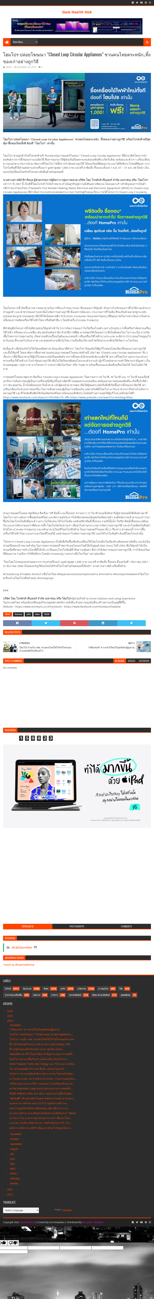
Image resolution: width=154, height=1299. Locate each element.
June (13, 1158)
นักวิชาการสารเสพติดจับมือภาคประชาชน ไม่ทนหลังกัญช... (42, 1073)
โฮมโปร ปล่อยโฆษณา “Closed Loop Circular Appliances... (41, 1034)
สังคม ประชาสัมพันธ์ (101, 995)
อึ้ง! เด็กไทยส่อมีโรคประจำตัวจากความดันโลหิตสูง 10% (39, 1044)
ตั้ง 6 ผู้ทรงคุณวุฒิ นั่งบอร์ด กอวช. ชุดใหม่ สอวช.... (37, 1049)
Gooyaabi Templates (93, 1222)
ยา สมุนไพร (103, 989)
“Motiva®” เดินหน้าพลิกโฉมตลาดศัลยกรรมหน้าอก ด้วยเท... (42, 1098)
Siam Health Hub (77, 12)
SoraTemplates (57, 1222)
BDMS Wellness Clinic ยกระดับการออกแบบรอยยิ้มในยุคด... (41, 1093)
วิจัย (120, 989)
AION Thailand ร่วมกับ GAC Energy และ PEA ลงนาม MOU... (42, 1064)
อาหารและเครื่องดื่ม (13, 995)
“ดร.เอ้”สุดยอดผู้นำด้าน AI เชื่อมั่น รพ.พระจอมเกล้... (37, 1068)
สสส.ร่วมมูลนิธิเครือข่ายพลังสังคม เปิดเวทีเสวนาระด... (39, 1108)
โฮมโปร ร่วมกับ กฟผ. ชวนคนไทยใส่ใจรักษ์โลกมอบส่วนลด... (42, 1039)
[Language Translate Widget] (21, 1210)
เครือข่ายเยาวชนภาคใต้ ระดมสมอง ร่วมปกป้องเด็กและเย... (41, 1083)
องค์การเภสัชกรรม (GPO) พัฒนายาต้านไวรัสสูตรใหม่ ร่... (40, 1128)
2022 (10, 1194)
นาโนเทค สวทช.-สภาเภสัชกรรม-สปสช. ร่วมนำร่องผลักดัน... (42, 1078)
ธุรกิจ (28, 614)
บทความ (36, 995)
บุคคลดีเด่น (125, 995)
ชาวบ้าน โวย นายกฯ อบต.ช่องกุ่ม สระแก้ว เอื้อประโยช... (40, 1118)
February (15, 1178)
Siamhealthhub (27, 1222)
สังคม (37, 614)
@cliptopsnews (21, 947)
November (16, 1134)
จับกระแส (18, 614)
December (16, 1025)
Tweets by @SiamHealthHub (18, 964)
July (12, 1153)
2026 (10, 1011)
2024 (10, 1020)
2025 (10, 1016)
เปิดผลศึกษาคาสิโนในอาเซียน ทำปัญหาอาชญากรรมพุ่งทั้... (41, 1054)
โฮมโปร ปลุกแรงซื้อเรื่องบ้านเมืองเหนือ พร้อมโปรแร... (39, 1059)
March (14, 1173)
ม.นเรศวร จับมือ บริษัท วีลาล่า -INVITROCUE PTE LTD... (40, 1122)
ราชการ (54, 995)
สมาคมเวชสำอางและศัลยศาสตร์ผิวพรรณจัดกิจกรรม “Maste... (43, 1113)
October (15, 1139)
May (12, 1163)
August (14, 1148)
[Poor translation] (13, 1243)
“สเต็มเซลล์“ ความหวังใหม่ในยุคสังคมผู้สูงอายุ (34, 1029)
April (13, 1168)
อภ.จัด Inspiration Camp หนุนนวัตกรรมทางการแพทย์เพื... (40, 1088)
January (14, 1183)
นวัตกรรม (81, 989)
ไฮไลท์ (46, 614)
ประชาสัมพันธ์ (75, 995)
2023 (10, 1189)
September (16, 1144)
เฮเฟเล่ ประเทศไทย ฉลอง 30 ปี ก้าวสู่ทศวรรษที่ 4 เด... (39, 1103)
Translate (63, 1210)
